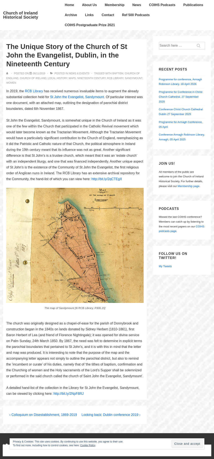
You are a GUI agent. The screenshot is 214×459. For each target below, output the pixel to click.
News (136, 5)
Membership (114, 5)
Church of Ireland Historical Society (20, 15)
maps (72, 78)
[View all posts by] (8, 73)
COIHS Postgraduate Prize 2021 (90, 25)
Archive (71, 15)
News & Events (79, 73)
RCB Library (115, 78)
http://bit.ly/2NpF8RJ (68, 393)
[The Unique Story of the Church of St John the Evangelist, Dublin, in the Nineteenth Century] (39, 73)
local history (57, 78)
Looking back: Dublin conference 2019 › (111, 415)
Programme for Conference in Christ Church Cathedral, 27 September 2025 (181, 96)
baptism (117, 73)
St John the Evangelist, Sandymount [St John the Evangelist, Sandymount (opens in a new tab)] (77, 97)
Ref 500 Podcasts (136, 15)
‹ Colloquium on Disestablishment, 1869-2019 (43, 415)
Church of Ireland (33, 78)
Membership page (188, 186)
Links (89, 15)
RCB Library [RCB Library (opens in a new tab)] (34, 91)
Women (11, 82)
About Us (89, 5)
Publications (193, 5)
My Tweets (165, 266)
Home (69, 5)
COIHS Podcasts (162, 5)
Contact (108, 15)
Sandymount (133, 78)
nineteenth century (91, 78)
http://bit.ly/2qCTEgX (106, 179)
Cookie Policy (87, 445)
